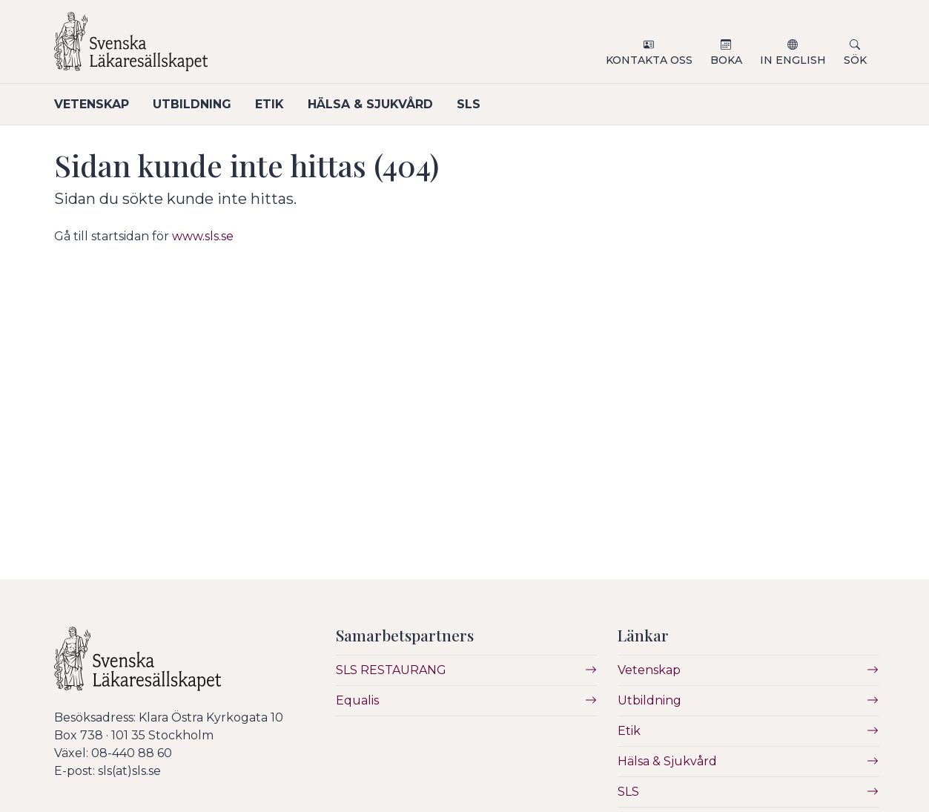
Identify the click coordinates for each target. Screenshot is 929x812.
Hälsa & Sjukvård (370, 104)
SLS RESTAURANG (391, 670)
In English (793, 60)
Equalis (357, 700)
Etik (269, 104)
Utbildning (192, 104)
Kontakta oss (649, 60)
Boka (726, 60)
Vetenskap (91, 104)
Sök (855, 60)
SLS (468, 104)
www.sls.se (203, 236)
